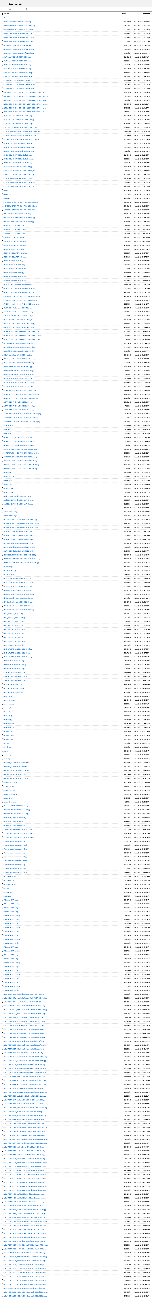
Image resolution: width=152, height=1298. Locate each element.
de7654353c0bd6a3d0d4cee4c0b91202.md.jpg (19, 547)
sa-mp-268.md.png (10, 794)
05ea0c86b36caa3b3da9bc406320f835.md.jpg (19, 25)
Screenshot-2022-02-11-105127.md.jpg (17, 810)
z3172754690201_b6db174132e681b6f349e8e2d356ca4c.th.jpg (25, 1014)
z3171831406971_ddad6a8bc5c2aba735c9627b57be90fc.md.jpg (25, 998)
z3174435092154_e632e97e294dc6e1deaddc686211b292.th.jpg (25, 1296)
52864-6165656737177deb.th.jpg (15, 245)
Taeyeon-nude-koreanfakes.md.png (16, 861)
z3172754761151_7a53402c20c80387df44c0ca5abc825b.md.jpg (25, 1280)
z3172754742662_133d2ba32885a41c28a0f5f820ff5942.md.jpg (25, 1210)
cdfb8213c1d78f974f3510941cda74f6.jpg (17, 496)
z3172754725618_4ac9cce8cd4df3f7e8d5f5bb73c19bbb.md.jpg (25, 1151)
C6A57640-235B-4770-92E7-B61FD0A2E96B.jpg (20, 461)
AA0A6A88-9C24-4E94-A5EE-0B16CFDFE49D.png (21, 418)
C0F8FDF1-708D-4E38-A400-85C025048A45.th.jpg (21, 457)
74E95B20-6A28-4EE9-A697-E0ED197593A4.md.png (22, 296)
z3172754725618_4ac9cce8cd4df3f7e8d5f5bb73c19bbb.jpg (24, 1147)
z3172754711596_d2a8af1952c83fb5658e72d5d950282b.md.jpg (25, 1092)
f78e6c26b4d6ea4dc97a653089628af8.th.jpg (19, 610)
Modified (146, 14)
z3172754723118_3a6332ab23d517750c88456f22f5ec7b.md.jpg (25, 1127)
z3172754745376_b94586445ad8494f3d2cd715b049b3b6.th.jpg (25, 1225)
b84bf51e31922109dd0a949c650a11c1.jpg (18, 437)
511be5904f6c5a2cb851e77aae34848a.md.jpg (19, 218)
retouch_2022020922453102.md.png (16, 770)
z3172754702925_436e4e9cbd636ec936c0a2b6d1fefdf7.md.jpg (25, 1045)
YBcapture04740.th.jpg (11, 943)
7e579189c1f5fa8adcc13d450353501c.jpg (18, 308)
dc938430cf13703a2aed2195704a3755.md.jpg (19, 535)
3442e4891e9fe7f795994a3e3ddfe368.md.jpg (19, 159)
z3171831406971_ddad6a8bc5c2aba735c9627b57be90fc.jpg (24, 994)
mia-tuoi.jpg (8, 719)
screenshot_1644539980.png (13, 821)
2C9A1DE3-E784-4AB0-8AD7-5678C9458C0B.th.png (21, 139)
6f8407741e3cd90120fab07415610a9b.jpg (18, 284)
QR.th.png (7, 747)
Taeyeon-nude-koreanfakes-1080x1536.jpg (18, 829)
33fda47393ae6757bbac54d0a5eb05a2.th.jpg (19, 151)
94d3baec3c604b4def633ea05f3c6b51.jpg (18, 367)
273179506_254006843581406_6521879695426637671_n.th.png (26, 112)
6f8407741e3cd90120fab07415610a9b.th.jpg (19, 292)
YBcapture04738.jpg (11, 912)
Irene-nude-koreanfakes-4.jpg (14, 661)
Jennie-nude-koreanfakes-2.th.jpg (15, 680)
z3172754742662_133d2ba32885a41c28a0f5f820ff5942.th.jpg (24, 1213)
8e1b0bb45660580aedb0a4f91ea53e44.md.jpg (19, 347)
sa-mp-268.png (9, 798)
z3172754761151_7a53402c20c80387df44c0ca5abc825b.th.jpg (25, 1284)
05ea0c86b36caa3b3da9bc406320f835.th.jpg (19, 29)
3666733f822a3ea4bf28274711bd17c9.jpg (18, 167)
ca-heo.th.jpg (8, 480)
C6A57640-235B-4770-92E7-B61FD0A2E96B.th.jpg (21, 469)
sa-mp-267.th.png (10, 790)
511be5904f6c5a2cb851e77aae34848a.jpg (18, 214)
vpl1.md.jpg (8, 892)
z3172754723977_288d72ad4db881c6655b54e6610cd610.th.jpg (25, 1143)
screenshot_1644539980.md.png (15, 817)
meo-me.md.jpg (9, 700)
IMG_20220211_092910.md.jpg (14, 641)
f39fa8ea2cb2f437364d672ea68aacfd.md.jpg (19, 594)
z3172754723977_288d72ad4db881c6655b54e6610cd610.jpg (24, 1135)
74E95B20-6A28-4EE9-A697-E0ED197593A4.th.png (21, 304)
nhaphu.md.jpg (9, 735)
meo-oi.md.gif (8, 712)
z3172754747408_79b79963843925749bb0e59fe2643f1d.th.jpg (25, 1237)
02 (16, 4)
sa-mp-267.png (9, 786)
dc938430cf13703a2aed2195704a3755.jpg (18, 531)
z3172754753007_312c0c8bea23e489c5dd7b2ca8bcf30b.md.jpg (25, 1268)
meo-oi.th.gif (8, 716)
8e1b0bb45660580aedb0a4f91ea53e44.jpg (18, 343)
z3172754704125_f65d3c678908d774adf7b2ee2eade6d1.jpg (24, 1053)
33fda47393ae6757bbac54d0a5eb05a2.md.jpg (19, 147)
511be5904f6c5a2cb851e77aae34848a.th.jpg (19, 222)
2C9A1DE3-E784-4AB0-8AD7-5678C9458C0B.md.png (22, 131)
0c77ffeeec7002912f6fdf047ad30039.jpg (17, 57)
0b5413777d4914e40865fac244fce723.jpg (18, 45)
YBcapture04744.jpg (11, 982)
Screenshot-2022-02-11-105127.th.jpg (16, 814)
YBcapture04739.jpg (11, 923)
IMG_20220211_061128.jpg (13, 625)
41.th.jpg (7, 198)
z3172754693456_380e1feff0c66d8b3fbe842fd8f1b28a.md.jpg (24, 1021)
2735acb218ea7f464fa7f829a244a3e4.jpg (18, 116)
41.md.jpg (7, 194)
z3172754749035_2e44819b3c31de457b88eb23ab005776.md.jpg (26, 1245)
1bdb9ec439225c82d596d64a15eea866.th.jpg (19, 88)
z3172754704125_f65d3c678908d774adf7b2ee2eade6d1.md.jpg (25, 1057)
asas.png (7, 429)
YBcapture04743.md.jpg (12, 974)
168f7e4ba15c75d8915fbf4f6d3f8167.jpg (17, 69)
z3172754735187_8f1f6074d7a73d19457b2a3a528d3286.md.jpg (25, 1186)
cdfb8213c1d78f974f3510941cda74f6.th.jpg (18, 504)
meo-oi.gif (7, 708)
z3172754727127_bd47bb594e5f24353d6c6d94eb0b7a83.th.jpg (25, 1166)
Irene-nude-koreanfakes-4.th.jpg (14, 669)
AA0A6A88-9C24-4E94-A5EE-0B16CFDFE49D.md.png (22, 414)
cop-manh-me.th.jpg (11, 516)
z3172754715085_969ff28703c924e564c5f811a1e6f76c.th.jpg (24, 1119)
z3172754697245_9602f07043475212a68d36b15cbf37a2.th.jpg (25, 1037)
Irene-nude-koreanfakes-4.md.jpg (15, 665)
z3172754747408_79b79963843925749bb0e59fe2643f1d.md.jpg (25, 1233)
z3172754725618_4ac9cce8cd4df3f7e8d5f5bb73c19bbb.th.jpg (24, 1155)
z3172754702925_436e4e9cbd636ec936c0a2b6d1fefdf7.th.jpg (24, 1049)
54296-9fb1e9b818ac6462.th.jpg (15, 280)
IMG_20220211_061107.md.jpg (14, 618)
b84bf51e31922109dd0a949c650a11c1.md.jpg (19, 441)
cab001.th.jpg (8, 492)
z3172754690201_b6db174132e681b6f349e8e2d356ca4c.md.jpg (25, 1010)
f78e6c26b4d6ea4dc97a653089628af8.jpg (18, 602)
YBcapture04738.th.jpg (11, 919)
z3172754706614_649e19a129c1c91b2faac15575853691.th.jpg (25, 1084)
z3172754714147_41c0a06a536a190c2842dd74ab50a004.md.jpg (26, 1104)
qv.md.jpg (7, 755)
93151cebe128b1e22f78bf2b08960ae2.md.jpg (19, 359)
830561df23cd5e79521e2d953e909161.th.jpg (19, 327)
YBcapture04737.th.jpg (11, 908)
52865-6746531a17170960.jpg (14, 249)
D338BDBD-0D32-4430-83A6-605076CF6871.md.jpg (21, 523)
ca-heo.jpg (7, 472)
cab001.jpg (8, 484)
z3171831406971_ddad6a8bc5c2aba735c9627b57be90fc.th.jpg (25, 1002)
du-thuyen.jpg (8, 567)
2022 (11, 4)
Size (124, 14)
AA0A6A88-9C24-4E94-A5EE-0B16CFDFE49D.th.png (22, 421)
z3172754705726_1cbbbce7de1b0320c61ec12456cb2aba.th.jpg (25, 1072)
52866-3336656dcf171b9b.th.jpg (15, 269)
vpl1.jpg (6, 888)
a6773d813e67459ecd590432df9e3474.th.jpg (19, 410)
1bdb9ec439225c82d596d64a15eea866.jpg (18, 80)
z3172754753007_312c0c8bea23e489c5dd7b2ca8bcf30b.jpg (24, 1264)
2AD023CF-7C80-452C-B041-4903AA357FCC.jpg (20, 127)
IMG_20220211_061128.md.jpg (14, 629)
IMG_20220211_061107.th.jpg (14, 621)
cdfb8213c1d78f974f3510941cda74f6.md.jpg (19, 500)
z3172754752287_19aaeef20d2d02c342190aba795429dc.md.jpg (25, 1257)
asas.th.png (8, 433)
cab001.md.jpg (9, 488)
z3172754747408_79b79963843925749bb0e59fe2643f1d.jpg (24, 1229)
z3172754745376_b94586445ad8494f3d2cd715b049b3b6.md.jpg (25, 1221)
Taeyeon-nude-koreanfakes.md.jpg (15, 857)
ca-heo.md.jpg (9, 476)
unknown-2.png (9, 880)
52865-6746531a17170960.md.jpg (15, 253)
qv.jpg (6, 751)
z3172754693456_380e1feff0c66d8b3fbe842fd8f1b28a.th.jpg (24, 1025)
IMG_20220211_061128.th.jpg (14, 633)
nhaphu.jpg (8, 731)
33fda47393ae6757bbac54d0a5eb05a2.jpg (18, 143)
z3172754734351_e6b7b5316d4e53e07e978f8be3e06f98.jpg (24, 1170)
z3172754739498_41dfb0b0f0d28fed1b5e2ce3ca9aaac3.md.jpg (25, 1198)
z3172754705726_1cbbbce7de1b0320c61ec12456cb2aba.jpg (24, 1065)
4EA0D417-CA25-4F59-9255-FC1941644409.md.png (21, 202)
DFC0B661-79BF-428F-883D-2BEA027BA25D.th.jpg (21, 563)
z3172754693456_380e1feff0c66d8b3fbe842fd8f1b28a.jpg (23, 1017)
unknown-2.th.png (10, 884)
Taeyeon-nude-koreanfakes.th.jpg (15, 868)
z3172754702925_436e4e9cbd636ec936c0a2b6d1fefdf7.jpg (24, 1041)
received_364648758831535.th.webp (16, 763)
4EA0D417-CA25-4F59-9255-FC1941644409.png (20, 206)
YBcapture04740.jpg (11, 935)
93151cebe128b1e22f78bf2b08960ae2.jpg (18, 355)
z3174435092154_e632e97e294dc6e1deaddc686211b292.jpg (24, 1288)
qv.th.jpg (7, 759)
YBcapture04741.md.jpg (12, 951)
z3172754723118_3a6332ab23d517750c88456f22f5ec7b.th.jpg (25, 1131)
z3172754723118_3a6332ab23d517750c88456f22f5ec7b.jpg (24, 1123)
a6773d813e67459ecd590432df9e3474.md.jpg (19, 406)
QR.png (6, 743)
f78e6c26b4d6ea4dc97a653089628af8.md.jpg (19, 606)
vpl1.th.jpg (7, 896)
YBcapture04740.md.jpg (12, 939)
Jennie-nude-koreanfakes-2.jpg (14, 672)
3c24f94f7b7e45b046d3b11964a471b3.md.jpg (19, 182)
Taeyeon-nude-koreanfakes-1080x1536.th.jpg (19, 837)
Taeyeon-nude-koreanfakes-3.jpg (15, 841)
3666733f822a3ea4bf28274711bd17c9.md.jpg (19, 171)
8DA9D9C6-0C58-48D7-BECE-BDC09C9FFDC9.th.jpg (22, 339)
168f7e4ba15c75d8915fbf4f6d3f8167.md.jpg (18, 73)
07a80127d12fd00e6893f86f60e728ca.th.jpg (18, 41)
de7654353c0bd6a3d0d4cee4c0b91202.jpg (18, 543)
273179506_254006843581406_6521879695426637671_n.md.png (26, 104)
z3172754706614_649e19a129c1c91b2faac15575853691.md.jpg (25, 1080)
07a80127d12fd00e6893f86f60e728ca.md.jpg (19, 37)
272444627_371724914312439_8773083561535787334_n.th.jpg (25, 100)
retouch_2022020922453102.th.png (16, 778)
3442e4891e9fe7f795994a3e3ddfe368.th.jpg (18, 163)
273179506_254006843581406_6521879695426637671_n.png (25, 108)
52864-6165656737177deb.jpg (14, 237)
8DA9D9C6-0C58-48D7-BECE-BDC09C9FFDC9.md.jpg (22, 335)
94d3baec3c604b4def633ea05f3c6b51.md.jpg (19, 371)
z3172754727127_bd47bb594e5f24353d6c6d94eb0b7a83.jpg (24, 1159)
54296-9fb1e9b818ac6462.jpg (14, 273)
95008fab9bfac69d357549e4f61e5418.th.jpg (18, 386)
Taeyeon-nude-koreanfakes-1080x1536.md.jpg (19, 833)
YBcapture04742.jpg (11, 959)
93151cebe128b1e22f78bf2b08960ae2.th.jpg (19, 363)
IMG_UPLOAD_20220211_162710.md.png (18, 649)
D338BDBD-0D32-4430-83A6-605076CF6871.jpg (20, 520)
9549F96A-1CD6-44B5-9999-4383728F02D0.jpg (20, 390)
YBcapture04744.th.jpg (11, 990)
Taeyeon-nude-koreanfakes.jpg (14, 853)
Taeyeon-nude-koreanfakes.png (14, 865)
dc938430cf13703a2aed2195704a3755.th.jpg (19, 539)
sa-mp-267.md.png (10, 782)
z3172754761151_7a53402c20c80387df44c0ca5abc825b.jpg (24, 1276)
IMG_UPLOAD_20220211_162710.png (17, 653)
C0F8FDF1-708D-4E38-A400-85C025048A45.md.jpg (21, 453)
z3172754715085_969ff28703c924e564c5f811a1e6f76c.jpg (23, 1112)
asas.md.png (8, 425)
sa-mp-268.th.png (10, 802)
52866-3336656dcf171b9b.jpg (14, 261)
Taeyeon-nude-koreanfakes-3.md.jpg (16, 845)
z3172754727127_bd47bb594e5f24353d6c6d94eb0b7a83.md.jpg (25, 1163)
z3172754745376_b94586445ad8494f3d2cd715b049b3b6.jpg (24, 1217)
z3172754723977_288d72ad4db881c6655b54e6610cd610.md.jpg (26, 1139)
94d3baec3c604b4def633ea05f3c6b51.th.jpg (19, 374)
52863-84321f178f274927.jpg (14, 225)
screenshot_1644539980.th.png (14, 825)
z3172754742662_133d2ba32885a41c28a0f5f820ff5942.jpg (23, 1206)
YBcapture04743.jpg (11, 970)
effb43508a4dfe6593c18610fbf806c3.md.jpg (18, 582)
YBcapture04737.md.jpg (12, 904)
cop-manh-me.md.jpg (11, 512)
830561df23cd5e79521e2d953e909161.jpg (18, 320)
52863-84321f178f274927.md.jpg (15, 229)
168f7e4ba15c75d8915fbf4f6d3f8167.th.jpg (18, 76)
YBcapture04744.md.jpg (12, 986)
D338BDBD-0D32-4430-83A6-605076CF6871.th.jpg (21, 527)
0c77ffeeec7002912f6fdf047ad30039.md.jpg (18, 61)
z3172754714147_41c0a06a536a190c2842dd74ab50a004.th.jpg (25, 1108)
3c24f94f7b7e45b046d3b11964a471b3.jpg (18, 178)
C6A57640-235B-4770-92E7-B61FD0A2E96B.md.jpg (21, 465)
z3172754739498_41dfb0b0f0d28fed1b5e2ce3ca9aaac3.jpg (24, 1194)
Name (6, 14)
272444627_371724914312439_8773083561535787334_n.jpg (24, 92)
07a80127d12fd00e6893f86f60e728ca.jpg (18, 33)
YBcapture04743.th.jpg (11, 978)
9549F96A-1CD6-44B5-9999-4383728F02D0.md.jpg (21, 394)
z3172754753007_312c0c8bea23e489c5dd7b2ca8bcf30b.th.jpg (25, 1272)
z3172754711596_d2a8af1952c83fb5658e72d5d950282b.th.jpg (25, 1096)
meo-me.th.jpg (9, 704)
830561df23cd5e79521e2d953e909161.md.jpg (19, 323)
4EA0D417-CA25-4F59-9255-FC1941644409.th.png (21, 210)
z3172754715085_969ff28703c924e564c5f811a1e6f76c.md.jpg (25, 1115)
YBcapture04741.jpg (11, 947)
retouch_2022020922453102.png (15, 774)
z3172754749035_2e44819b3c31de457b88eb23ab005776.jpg (24, 1241)
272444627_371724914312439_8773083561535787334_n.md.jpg (26, 96)
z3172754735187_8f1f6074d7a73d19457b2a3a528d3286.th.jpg (25, 1190)
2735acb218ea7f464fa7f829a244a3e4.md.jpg (19, 120)
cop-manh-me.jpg (10, 508)
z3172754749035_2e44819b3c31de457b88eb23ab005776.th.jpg (25, 1249)
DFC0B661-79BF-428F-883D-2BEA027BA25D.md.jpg (22, 559)
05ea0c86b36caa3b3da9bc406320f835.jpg (18, 22)
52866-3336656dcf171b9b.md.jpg (15, 265)
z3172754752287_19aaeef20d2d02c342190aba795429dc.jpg (24, 1253)
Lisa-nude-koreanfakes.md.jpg (14, 688)
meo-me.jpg (8, 696)
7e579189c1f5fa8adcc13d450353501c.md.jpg (19, 312)
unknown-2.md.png (10, 876)
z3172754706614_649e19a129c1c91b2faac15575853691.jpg (24, 1076)
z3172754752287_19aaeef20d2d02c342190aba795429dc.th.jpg (25, 1261)
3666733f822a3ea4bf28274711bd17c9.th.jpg (19, 174)
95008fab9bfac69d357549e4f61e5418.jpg (18, 378)
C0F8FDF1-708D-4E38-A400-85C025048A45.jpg (20, 449)
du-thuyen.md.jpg (10, 570)
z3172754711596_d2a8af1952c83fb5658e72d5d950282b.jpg (24, 1088)
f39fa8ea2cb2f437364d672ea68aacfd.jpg (17, 590)
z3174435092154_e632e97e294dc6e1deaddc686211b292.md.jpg (26, 1292)
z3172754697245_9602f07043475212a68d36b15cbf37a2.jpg (24, 1029)
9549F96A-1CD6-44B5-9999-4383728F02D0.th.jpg (21, 398)
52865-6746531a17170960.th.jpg (15, 257)
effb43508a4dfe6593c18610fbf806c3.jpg (17, 578)
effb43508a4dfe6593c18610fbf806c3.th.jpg (18, 586)
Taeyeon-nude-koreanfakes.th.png (15, 872)
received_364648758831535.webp (15, 767)
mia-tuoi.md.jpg (9, 723)
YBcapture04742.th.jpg (11, 966)
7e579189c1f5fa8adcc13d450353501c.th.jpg (18, 316)
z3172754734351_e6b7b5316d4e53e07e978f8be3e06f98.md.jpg (25, 1174)
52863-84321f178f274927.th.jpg (14, 233)
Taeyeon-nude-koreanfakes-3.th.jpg (16, 849)
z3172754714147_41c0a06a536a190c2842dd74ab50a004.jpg (24, 1100)
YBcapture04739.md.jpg (12, 927)
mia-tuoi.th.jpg (9, 727)
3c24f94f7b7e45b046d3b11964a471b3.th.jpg (19, 186)
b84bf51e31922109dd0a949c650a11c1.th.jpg (19, 445)
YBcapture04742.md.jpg (12, 963)
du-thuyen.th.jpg (9, 574)
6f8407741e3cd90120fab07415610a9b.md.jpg (19, 288)
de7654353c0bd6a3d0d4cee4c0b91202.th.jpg (19, 551)
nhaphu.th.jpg (8, 739)
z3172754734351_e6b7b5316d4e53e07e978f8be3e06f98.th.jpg (25, 1178)
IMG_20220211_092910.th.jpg (14, 645)
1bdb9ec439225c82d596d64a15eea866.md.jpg (19, 84)
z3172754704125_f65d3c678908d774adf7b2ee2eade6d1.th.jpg (25, 1061)
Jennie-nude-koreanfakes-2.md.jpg (15, 676)
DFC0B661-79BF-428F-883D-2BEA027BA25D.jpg (20, 555)
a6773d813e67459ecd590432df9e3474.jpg (18, 402)
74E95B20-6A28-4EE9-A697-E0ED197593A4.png (20, 300)
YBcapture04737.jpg (11, 900)
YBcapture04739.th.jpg (11, 931)
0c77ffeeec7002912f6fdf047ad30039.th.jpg (18, 65)
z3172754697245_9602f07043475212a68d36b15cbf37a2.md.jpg (25, 1033)
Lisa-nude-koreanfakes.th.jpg (13, 692)
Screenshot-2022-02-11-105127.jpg (16, 806)
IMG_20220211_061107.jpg (13, 614)
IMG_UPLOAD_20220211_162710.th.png (18, 657)
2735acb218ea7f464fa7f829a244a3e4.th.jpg (18, 124)
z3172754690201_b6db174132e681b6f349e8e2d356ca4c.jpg (24, 1006)
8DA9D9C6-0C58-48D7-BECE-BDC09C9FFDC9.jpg (21, 331)
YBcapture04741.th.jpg (11, 955)
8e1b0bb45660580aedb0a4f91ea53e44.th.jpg (19, 351)
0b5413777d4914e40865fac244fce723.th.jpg (19, 53)
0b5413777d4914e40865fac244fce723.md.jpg (19, 49)
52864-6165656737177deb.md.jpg (15, 241)
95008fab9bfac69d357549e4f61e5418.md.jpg (19, 382)
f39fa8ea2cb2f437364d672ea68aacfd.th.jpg (18, 598)
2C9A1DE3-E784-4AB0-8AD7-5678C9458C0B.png (21, 135)
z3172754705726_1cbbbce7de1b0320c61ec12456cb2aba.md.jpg (25, 1068)
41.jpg (6, 190)
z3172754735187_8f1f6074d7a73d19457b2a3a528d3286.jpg (24, 1182)
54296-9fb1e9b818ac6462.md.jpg (15, 276)
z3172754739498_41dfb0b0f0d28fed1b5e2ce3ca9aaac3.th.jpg (24, 1202)
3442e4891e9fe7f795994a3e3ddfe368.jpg (18, 155)
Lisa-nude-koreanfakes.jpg (13, 684)
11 (19, 4)
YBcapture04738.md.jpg (12, 916)
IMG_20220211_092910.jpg (13, 637)
